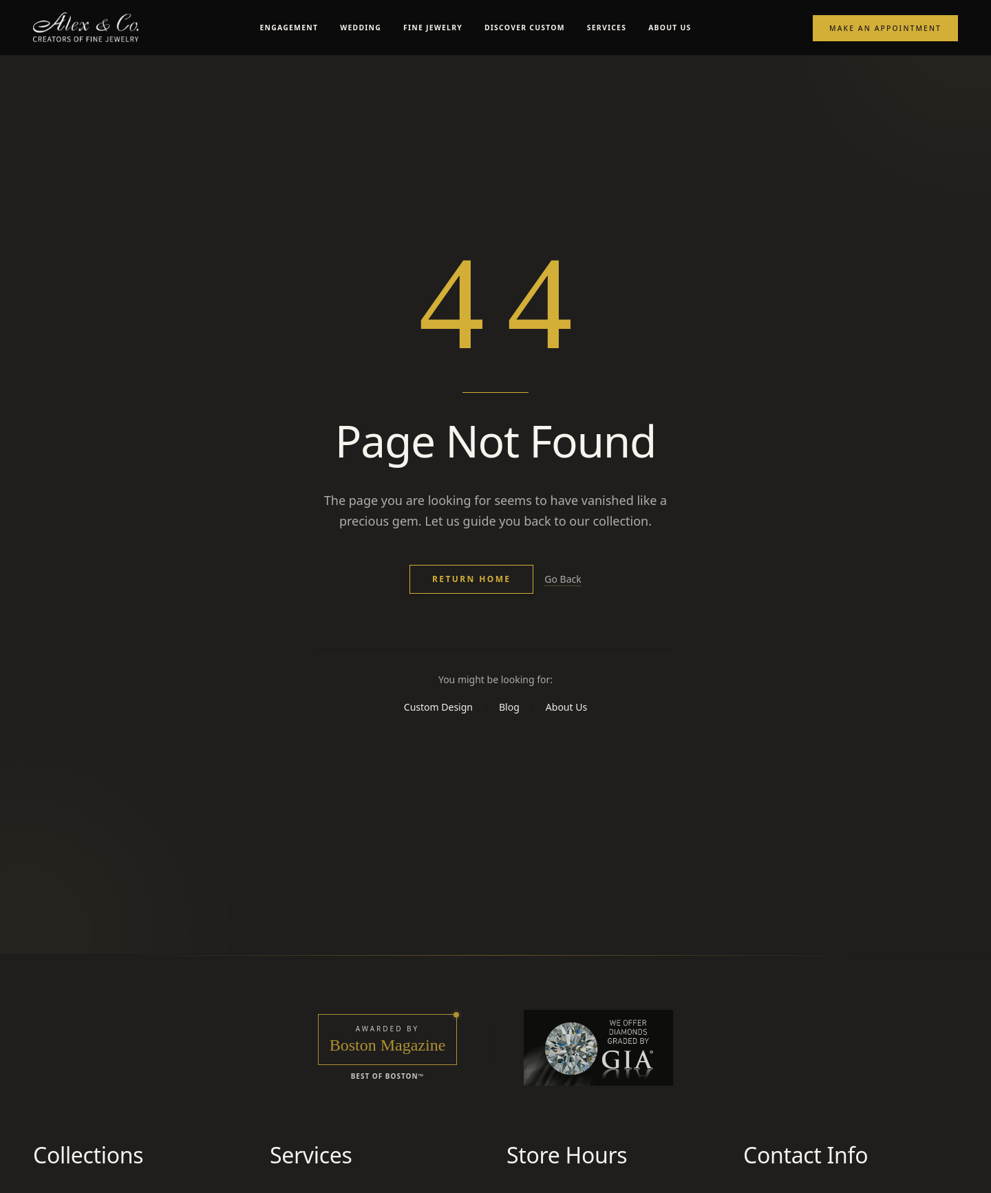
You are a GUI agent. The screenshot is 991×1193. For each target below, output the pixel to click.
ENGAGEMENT (289, 27)
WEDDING (360, 27)
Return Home (471, 599)
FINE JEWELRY (432, 27)
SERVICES (606, 27)
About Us (566, 741)
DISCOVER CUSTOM (524, 27)
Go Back (562, 598)
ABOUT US (669, 27)
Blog (509, 741)
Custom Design (438, 741)
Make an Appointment (885, 28)
